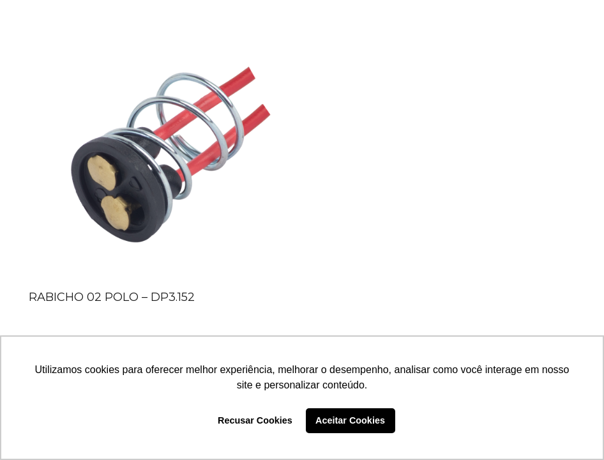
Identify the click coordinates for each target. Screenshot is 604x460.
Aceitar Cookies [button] (350, 420)
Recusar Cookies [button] (255, 420)
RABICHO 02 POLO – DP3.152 (112, 297)
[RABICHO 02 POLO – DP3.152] (157, 157)
